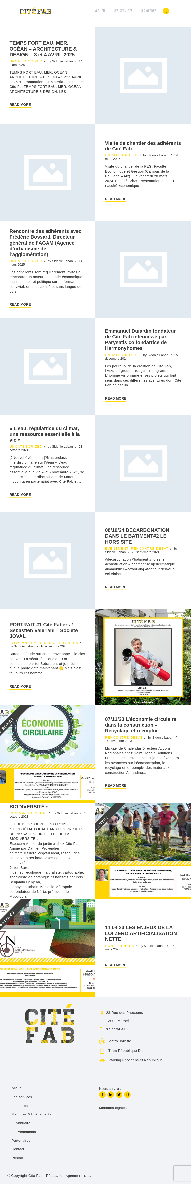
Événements (26, 1132)
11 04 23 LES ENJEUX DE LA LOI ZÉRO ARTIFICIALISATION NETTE (142, 934)
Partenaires (21, 1141)
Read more (20, 105)
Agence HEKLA (78, 1176)
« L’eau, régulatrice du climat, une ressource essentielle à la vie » (38, 435)
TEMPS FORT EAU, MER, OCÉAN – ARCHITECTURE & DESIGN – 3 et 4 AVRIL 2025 (46, 49)
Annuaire (23, 1123)
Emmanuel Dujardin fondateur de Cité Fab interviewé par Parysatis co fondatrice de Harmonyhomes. (140, 340)
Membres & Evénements (32, 1115)
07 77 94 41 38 (118, 1030)
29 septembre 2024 (145, 552)
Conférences (119, 946)
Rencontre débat (150, 549)
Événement (116, 549)
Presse (17, 1158)
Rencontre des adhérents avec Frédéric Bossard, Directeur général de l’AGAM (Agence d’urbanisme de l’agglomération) (46, 243)
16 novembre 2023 (54, 647)
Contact (18, 1149)
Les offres (20, 1106)
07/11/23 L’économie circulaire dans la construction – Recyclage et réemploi (141, 726)
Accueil (18, 1089)
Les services (22, 1097)
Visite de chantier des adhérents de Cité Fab (133, 146)
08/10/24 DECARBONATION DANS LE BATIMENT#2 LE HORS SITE (140, 536)
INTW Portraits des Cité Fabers (43, 643)
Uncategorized (25, 61)
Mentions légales (113, 1108)
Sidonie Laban (63, 61)
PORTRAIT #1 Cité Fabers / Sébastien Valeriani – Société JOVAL (47, 631)
